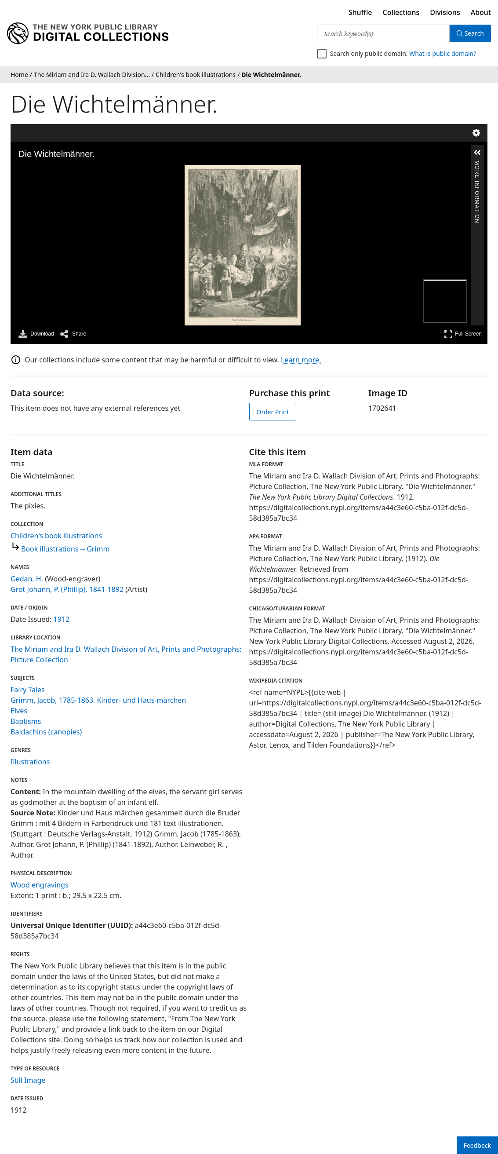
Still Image (28, 1080)
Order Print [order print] (273, 412)
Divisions (445, 12)
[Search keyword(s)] (383, 33)
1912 (62, 619)
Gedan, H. (27, 579)
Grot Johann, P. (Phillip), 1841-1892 (67, 589)
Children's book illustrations (56, 535)
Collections (401, 12)
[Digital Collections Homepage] (87, 33)
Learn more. (301, 360)
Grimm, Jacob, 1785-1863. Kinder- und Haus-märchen (98, 700)
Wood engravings (40, 885)
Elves (19, 711)
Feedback (477, 1145)
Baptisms (26, 721)
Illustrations (30, 762)
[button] (477, 152)
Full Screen (463, 334)
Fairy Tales (28, 689)
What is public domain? (442, 53)
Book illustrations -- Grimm (65, 549)
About (481, 12)
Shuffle (360, 12)
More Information (477, 164)
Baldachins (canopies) (46, 732)
